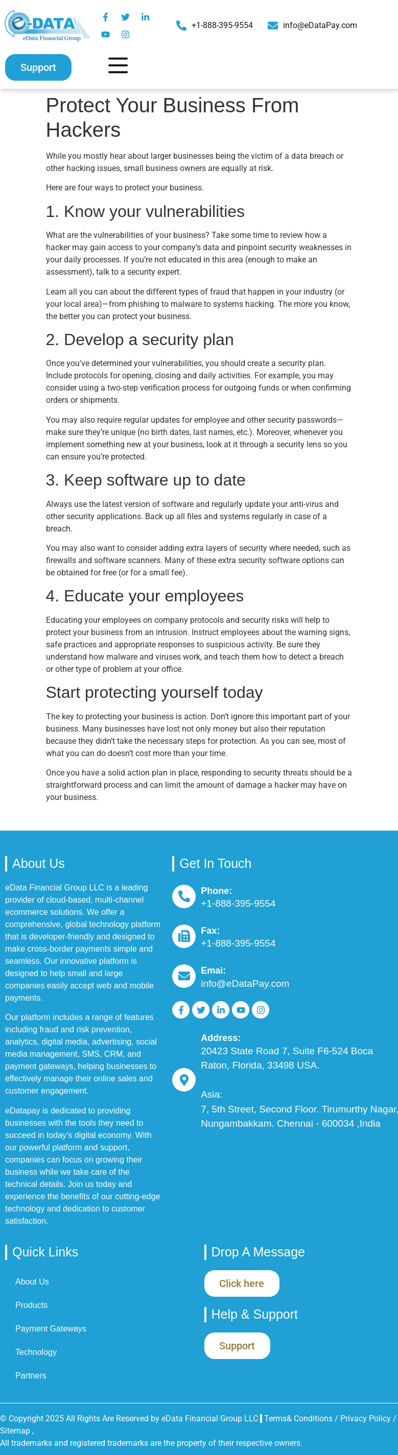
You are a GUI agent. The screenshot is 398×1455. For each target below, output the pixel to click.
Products (31, 1305)
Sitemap (15, 1431)
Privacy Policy (366, 1418)
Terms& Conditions (298, 1418)
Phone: (216, 891)
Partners (30, 1375)
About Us (32, 1281)
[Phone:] (184, 896)
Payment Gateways (50, 1328)
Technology (36, 1352)
